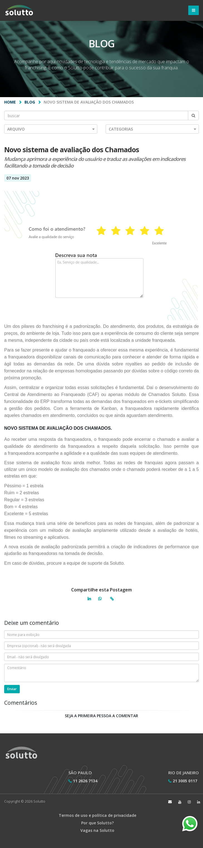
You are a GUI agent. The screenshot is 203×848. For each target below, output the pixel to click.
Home (10, 102)
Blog (29, 102)
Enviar (12, 689)
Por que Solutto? (97, 822)
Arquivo (51, 129)
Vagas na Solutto (97, 830)
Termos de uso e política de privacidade (97, 815)
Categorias (152, 129)
